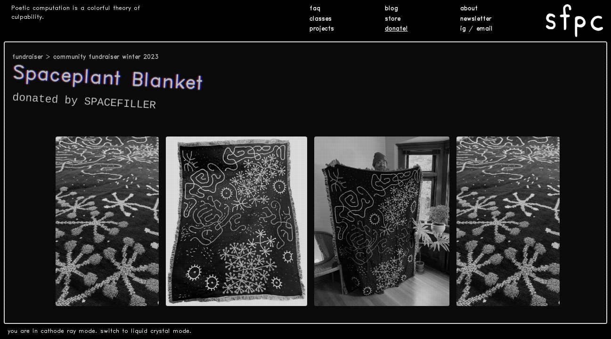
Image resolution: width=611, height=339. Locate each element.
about (469, 8)
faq (315, 8)
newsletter (475, 19)
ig (463, 28)
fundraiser (27, 57)
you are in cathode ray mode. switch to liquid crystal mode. (100, 331)
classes (321, 19)
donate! (396, 28)
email (484, 28)
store (392, 19)
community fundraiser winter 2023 (105, 57)
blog (391, 8)
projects (322, 28)
